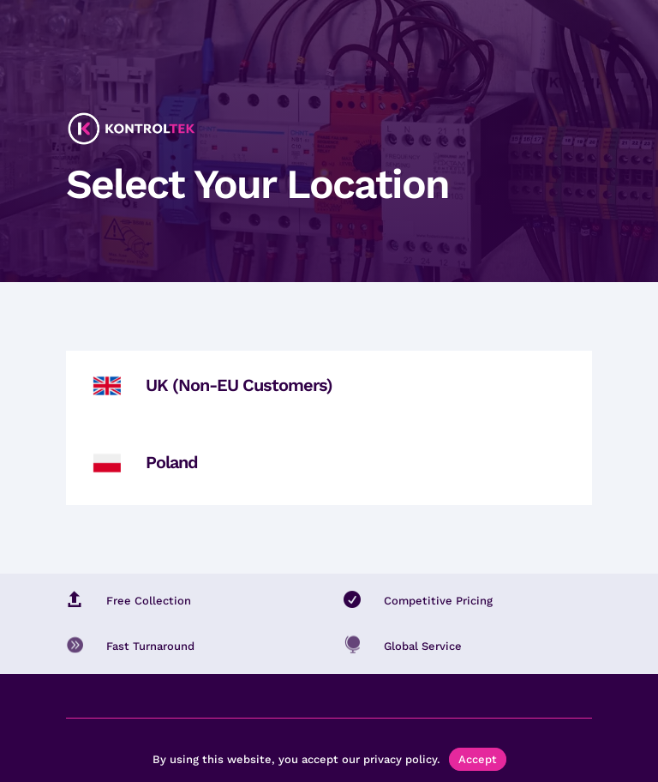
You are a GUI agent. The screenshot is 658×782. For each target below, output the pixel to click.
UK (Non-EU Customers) (239, 385)
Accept (477, 759)
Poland (172, 462)
